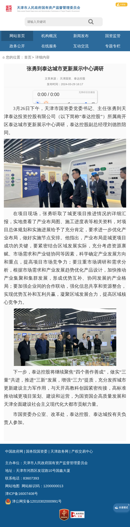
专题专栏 (113, 46)
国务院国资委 (36, 451)
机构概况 (49, 36)
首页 (27, 57)
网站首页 (17, 36)
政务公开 (17, 46)
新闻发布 (81, 36)
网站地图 (12, 486)
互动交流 (81, 46)
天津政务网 (59, 451)
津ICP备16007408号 (21, 494)
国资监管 (113, 36)
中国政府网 (14, 451)
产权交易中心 (82, 451)
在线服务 (49, 46)
